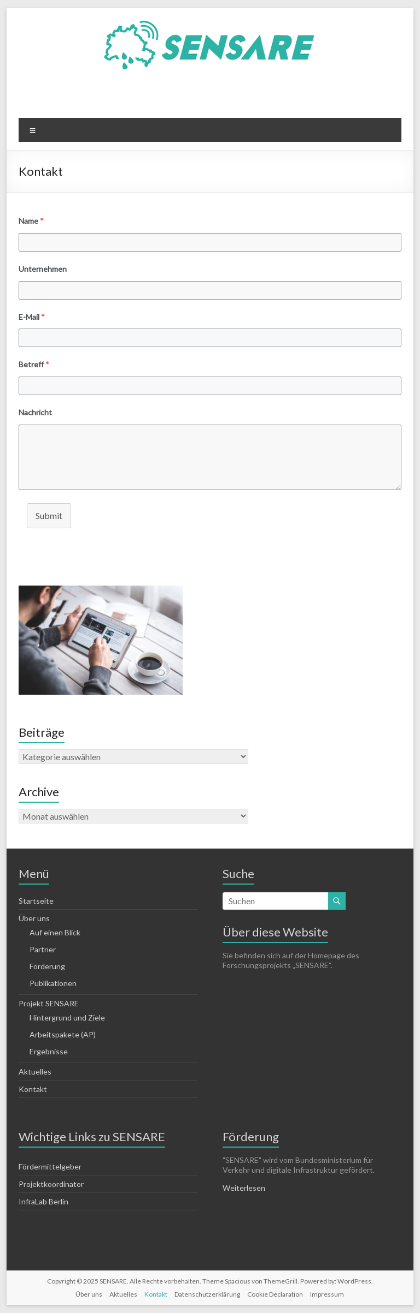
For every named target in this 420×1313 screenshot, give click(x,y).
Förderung (47, 966)
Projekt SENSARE (49, 1003)
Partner (43, 949)
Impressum (327, 1294)
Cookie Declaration (275, 1294)
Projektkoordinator (51, 1184)
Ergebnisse (49, 1051)
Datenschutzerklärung (207, 1294)
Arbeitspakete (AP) (63, 1034)
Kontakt (33, 1089)
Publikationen (53, 983)
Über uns (34, 918)
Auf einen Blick (55, 932)
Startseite (36, 900)
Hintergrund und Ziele (67, 1017)
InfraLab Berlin (43, 1201)
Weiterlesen (244, 1187)
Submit (49, 515)
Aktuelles (35, 1071)
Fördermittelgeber (50, 1166)
